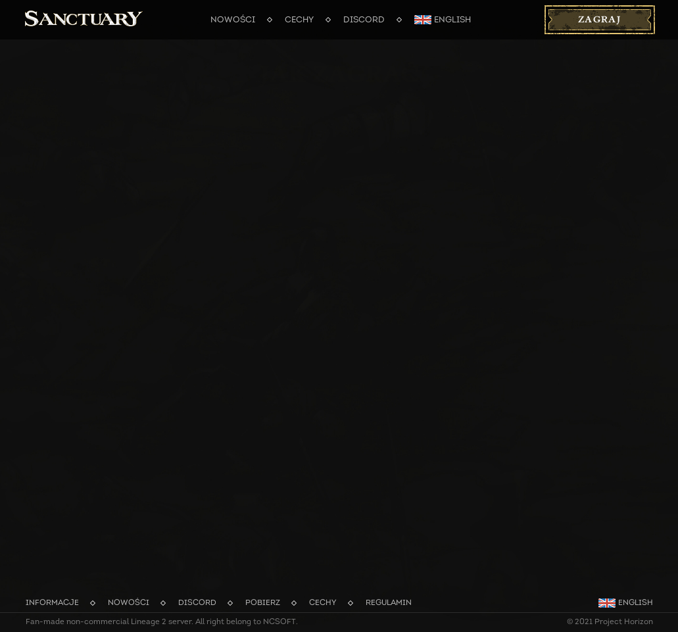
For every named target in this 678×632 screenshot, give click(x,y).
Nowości (232, 20)
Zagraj (599, 20)
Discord (364, 20)
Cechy (299, 20)
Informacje (52, 603)
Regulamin (389, 603)
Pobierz (262, 603)
